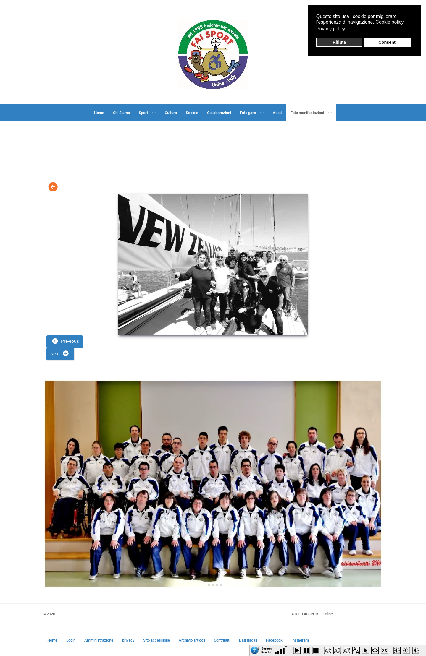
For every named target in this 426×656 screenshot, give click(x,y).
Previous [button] (65, 341)
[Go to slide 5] (221, 585)
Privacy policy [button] (330, 28)
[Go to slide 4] (217, 585)
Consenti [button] (387, 42)
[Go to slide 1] (204, 585)
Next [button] (59, 353)
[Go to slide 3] (213, 585)
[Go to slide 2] (209, 585)
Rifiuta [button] (339, 42)
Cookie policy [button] (389, 22)
